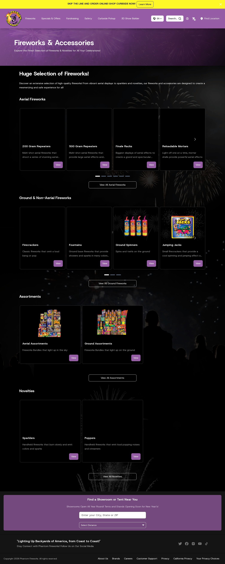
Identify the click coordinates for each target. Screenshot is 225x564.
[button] (157, 18)
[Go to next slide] (195, 139)
